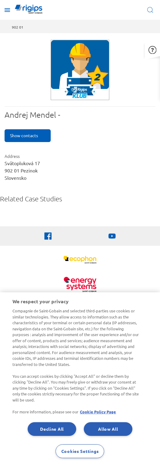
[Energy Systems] (80, 285)
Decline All (52, 429)
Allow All (108, 429)
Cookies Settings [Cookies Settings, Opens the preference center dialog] (80, 451)
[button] (152, 49)
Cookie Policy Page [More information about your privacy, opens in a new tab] (98, 411)
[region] (80, 379)
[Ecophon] (80, 260)
